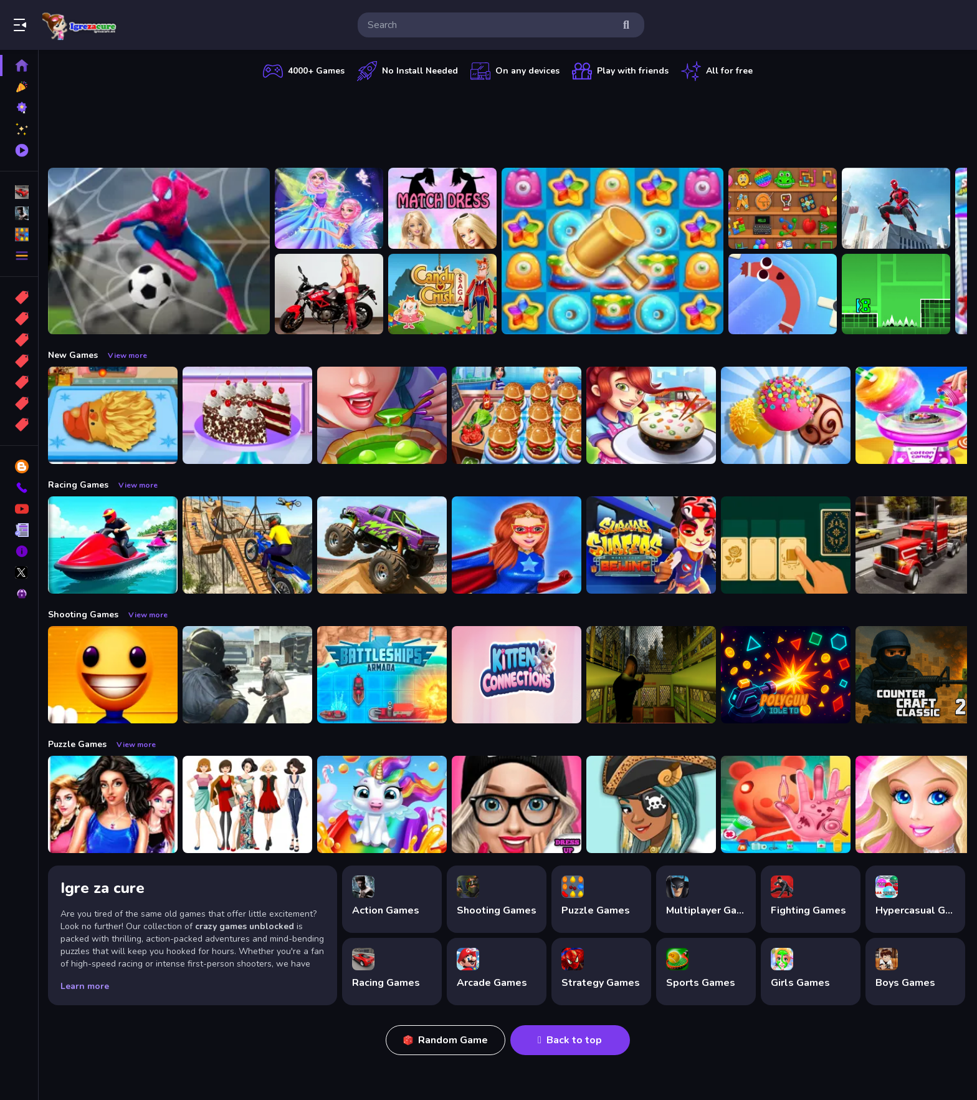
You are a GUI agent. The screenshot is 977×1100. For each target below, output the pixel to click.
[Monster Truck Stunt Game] (384, 545)
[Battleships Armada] (384, 674)
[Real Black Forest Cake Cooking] (249, 415)
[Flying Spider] (898, 208)
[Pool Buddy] (114, 674)
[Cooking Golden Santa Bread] (114, 415)
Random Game (446, 1040)
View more (129, 355)
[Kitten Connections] (518, 674)
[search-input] (491, 24)
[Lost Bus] (653, 674)
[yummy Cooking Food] (653, 415)
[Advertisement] (508, 122)
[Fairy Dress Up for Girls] (331, 208)
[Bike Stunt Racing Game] (249, 545)
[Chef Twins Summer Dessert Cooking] (787, 415)
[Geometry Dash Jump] (898, 294)
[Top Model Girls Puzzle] (249, 804)
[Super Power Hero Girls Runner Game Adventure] (518, 545)
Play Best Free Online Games (79, 25)
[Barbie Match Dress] (444, 208)
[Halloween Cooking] (384, 415)
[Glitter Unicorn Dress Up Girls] (384, 804)
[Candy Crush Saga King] (444, 294)
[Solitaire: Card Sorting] (787, 545)
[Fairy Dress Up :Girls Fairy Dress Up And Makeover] (653, 804)
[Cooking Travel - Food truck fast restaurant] (518, 415)
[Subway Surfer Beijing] (653, 545)
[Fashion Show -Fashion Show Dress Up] (114, 804)
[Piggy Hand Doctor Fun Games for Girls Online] (787, 804)
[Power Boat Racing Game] (114, 545)
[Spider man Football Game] (161, 251)
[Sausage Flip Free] (784, 294)
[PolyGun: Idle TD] (787, 674)
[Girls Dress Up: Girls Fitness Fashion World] (518, 804)
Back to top (571, 1040)
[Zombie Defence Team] (249, 674)
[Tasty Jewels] (614, 251)
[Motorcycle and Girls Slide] (331, 294)
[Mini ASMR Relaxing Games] (784, 208)
